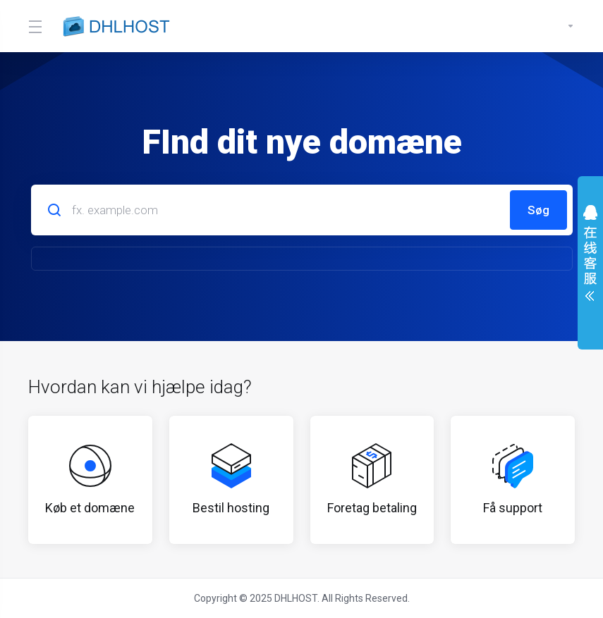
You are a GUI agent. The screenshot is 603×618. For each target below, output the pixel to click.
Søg (538, 210)
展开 (590, 256)
